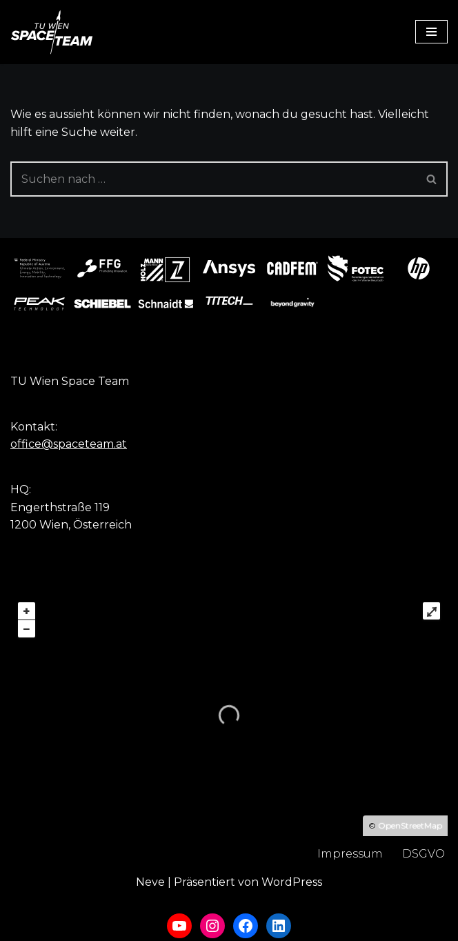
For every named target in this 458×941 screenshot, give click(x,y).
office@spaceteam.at (68, 443)
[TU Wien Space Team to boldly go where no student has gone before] (51, 32)
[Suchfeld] (213, 179)
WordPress (291, 882)
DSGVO (423, 853)
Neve (150, 882)
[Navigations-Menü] (431, 31)
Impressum (350, 853)
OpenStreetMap (410, 825)
